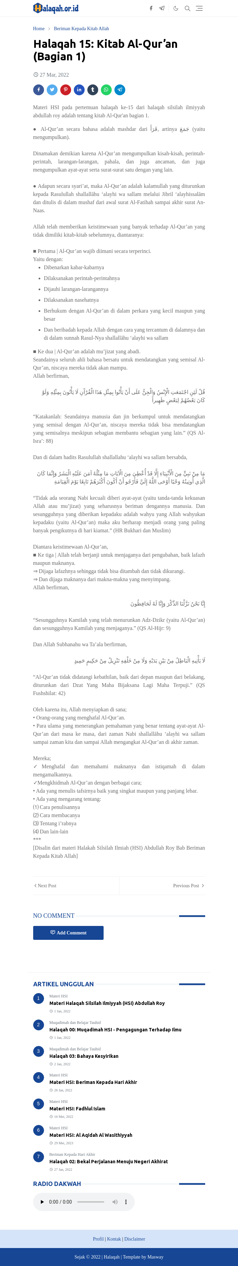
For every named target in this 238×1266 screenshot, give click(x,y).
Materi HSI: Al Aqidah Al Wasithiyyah (90, 1135)
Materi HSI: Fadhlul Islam (77, 1108)
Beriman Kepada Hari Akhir (72, 1154)
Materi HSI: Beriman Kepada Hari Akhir (93, 1082)
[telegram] (161, 8)
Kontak (114, 1239)
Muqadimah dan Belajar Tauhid (75, 1022)
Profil (98, 1239)
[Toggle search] (187, 8)
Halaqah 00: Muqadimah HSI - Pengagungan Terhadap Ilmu (115, 1029)
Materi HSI (58, 996)
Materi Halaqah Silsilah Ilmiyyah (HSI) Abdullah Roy (107, 1003)
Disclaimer (134, 1239)
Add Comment (68, 932)
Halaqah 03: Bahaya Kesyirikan (83, 1056)
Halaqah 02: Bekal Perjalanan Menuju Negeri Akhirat (108, 1161)
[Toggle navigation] (199, 8)
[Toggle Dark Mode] (175, 8)
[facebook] (151, 8)
